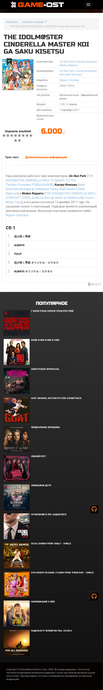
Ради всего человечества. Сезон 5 (51, 631)
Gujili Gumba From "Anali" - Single (51, 543)
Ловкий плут (38, 456)
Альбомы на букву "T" (34, 22)
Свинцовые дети (41, 485)
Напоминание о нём (43, 601)
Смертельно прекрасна (45, 369)
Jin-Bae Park (67, 61)
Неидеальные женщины (45, 427)
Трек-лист (12, 157)
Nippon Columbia (69, 80)
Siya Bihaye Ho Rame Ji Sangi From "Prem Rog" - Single (62, 572)
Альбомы (12, 22)
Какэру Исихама (86, 61)
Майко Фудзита (69, 65)
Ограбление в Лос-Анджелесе (48, 514)
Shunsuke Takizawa (71, 74)
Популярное (51, 303)
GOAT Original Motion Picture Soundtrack (56, 398)
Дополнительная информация (46, 157)
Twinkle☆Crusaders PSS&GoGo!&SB (29, 184)
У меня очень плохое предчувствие (52, 311)
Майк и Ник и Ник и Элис (45, 340)
